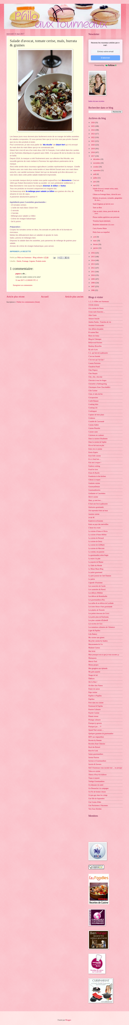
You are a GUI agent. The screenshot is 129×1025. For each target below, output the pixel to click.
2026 (93, 123)
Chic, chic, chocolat (95, 377)
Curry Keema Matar (100, 228)
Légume (32, 261)
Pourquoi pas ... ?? (94, 727)
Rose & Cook (93, 751)
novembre (97, 163)
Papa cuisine (92, 692)
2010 (93, 275)
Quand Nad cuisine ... (96, 730)
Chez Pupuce (93, 370)
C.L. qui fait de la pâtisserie (98, 353)
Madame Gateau (94, 648)
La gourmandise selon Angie (98, 555)
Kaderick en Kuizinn (95, 521)
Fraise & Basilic (94, 473)
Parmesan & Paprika (95, 706)
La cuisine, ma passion (96, 552)
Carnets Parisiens (94, 363)
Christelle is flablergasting (97, 384)
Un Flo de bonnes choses (97, 792)
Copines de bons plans (96, 415)
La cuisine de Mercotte (96, 548)
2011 (93, 272)
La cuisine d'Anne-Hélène (97, 535)
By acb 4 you (93, 349)
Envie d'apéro (93, 452)
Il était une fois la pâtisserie (98, 504)
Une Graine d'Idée (94, 802)
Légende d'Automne (95, 583)
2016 (93, 253)
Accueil (45, 296)
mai (94, 185)
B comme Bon (93, 332)
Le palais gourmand (95, 572)
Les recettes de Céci (95, 624)
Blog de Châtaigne (94, 339)
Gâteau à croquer (94, 480)
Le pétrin (91, 579)
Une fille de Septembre (96, 799)
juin (94, 182)
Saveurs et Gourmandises (97, 761)
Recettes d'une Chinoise (96, 744)
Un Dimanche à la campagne (98, 788)
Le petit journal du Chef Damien (99, 576)
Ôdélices (91, 679)
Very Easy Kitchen (94, 809)
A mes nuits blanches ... (96, 312)
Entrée (19, 261)
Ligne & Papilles (94, 631)
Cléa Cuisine (92, 391)
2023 (93, 134)
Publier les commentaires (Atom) (28, 302)
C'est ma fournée (94, 356)
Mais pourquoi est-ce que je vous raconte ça (103, 655)
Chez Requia (92, 373)
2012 (93, 268)
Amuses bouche (94, 319)
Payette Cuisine (93, 713)
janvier (96, 248)
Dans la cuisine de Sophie (97, 442)
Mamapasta (92, 658)
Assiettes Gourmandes (96, 325)
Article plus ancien (74, 296)
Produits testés (41, 261)
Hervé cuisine (93, 497)
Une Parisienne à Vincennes (98, 805)
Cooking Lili (92, 408)
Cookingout (92, 411)
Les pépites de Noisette (96, 610)
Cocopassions (93, 398)
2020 (93, 145)
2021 (93, 141)
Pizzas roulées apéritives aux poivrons (106, 217)
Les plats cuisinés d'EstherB (98, 620)
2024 (93, 130)
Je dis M (91, 517)
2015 (93, 257)
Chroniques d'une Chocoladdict (99, 387)
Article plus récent (16, 296)
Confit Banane (93, 401)
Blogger (68, 1020)
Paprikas (91, 699)
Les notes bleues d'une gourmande (100, 607)
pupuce (18, 274)
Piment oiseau (93, 716)
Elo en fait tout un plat (96, 445)
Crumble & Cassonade (96, 421)
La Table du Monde (95, 566)
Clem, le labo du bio (95, 394)
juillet (95, 178)
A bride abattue (93, 305)
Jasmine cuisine (93, 514)
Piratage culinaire (94, 720)
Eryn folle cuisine (94, 456)
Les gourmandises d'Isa (96, 600)
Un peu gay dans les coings (97, 795)
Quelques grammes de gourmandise (100, 734)
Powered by (105, 65)
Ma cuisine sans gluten (96, 637)
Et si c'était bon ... (94, 459)
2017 (93, 156)
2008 (93, 283)
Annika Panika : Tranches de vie (99, 322)
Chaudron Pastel (94, 367)
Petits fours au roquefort (101, 232)
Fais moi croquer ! (94, 463)
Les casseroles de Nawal (96, 589)
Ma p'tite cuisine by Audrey (98, 641)
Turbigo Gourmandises (96, 781)
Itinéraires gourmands (96, 507)
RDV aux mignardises (96, 737)
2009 (93, 279)
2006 (93, 290)
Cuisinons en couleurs (96, 435)
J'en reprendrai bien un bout (98, 511)
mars (95, 241)
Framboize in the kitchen (97, 476)
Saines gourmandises (95, 754)
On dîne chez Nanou (95, 685)
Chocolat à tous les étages (97, 380)
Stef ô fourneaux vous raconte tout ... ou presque (105, 768)
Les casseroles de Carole (97, 586)
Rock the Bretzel (94, 747)
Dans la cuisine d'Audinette (98, 439)
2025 (93, 126)
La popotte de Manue (95, 562)
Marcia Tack (92, 661)
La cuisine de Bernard (96, 538)
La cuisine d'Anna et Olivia (97, 531)
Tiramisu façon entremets (101, 221)
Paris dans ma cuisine (95, 703)
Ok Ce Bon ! (92, 682)
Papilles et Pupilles (95, 696)
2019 (93, 149)
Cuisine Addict (93, 425)
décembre (96, 159)
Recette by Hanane (95, 740)
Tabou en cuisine (94, 771)
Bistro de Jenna (93, 336)
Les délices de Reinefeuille (97, 596)
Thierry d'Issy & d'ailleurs (97, 775)
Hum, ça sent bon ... (95, 500)
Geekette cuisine (94, 483)
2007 (93, 286)
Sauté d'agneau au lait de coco (103, 204)
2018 (93, 152)
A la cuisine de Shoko (96, 308)
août (95, 174)
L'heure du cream (94, 528)
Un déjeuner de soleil (95, 785)
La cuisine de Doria (95, 541)
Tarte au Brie (97, 208)
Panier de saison (94, 689)
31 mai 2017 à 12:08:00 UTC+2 (26, 280)
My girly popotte (94, 672)
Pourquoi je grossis (95, 723)
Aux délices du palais (95, 329)
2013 (93, 264)
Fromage (25, 261)
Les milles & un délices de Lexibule (101, 603)
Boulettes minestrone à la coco (103, 225)
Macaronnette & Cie (95, 644)
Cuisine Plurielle (94, 428)
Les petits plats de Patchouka (98, 617)
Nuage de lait (93, 675)
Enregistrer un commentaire (22, 285)
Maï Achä (91, 651)
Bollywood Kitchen (95, 343)
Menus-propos (93, 665)
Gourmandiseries (94, 490)
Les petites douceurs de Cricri (98, 613)
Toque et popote (94, 778)
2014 (93, 260)
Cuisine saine (93, 432)
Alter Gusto (92, 315)
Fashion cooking (94, 466)
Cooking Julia (93, 404)
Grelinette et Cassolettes (96, 493)
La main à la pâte (94, 559)
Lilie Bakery (92, 634)
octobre (96, 167)
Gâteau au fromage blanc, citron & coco (107, 194)
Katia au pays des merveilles (98, 524)
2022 (93, 137)
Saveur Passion (93, 757)
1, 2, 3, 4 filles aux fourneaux (98, 301)
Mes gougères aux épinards (97, 668)
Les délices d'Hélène (95, 593)
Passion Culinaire (94, 709)
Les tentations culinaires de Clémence (101, 627)
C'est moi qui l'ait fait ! (96, 360)
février (95, 244)
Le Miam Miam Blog (95, 569)
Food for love (93, 469)
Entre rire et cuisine (95, 449)
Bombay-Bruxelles (95, 346)
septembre (97, 170)
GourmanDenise (94, 487)
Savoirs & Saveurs (94, 764)
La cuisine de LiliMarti (96, 545)
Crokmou (91, 418)
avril (95, 237)
